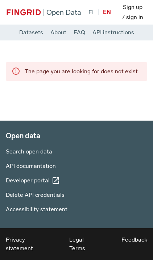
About (58, 32)
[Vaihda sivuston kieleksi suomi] (91, 12)
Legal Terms (77, 244)
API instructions (113, 32)
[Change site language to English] (107, 12)
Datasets (31, 32)
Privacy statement (19, 244)
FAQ (79, 32)
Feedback (134, 239)
